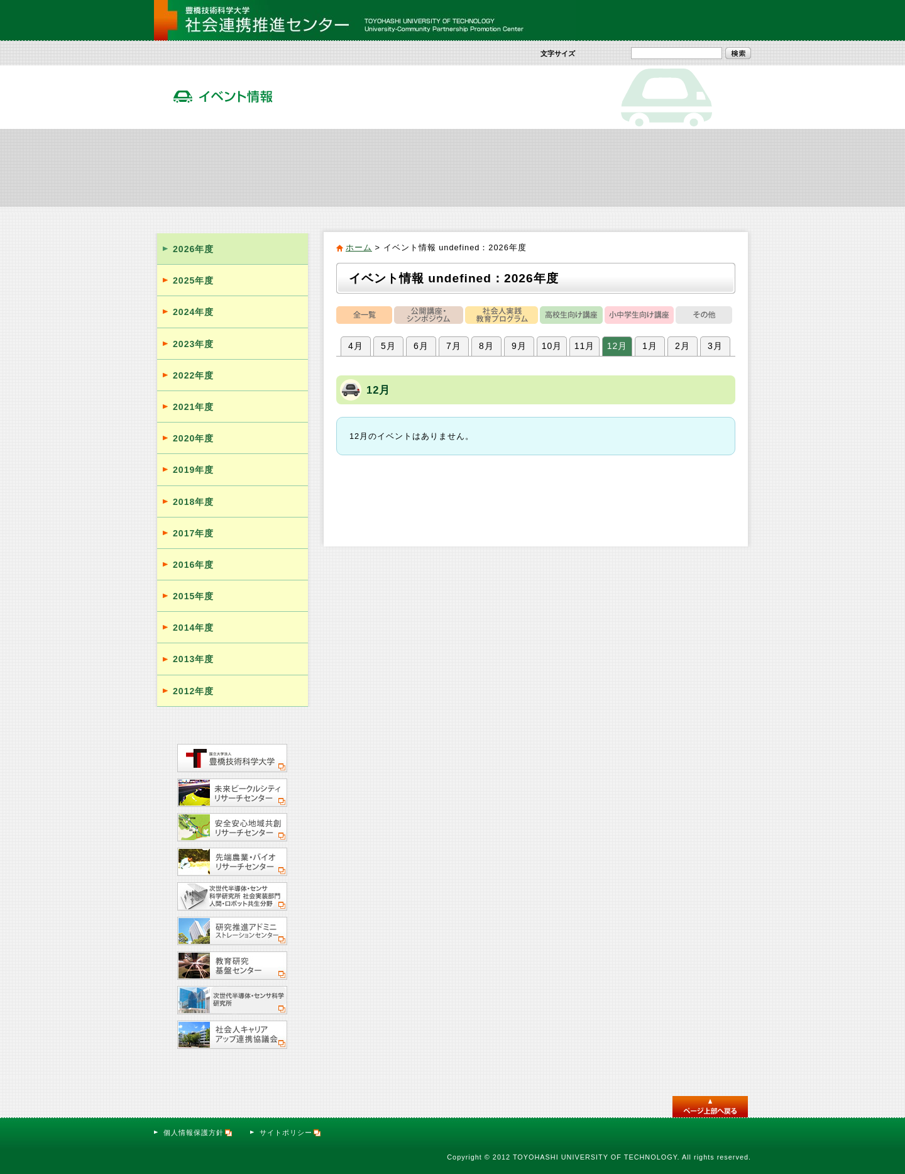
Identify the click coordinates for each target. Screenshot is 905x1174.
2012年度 (193, 691)
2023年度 (193, 344)
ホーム (359, 247)
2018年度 (193, 502)
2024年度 (193, 312)
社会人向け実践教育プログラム (403, 167)
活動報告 (602, 167)
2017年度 (193, 533)
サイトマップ (651, 20)
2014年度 (193, 628)
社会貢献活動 (304, 167)
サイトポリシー (291, 1132)
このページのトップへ (710, 1106)
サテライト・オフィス (701, 167)
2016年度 (193, 565)
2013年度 (193, 659)
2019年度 (193, 470)
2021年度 (193, 407)
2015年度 (193, 596)
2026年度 (193, 249)
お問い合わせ (717, 20)
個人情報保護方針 (198, 1132)
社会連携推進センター (204, 167)
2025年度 (193, 280)
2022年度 (193, 375)
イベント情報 (502, 167)
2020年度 (193, 438)
